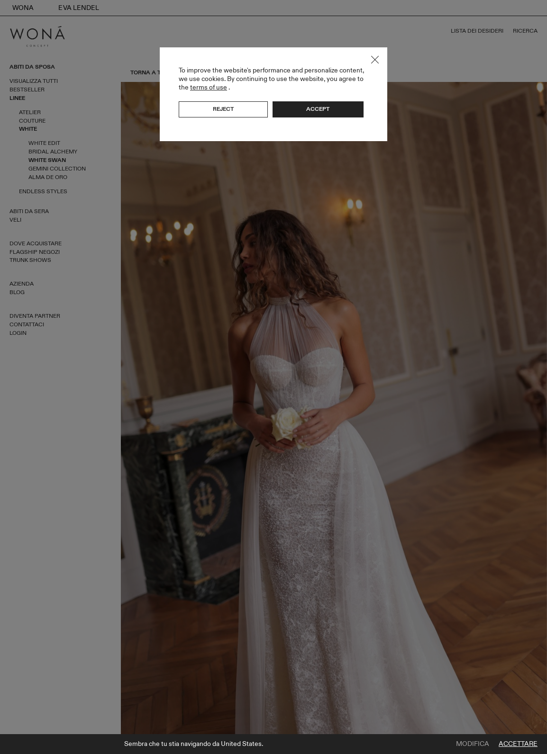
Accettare (518, 744)
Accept (317, 109)
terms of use (208, 87)
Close (375, 59)
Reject (223, 109)
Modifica (472, 744)
